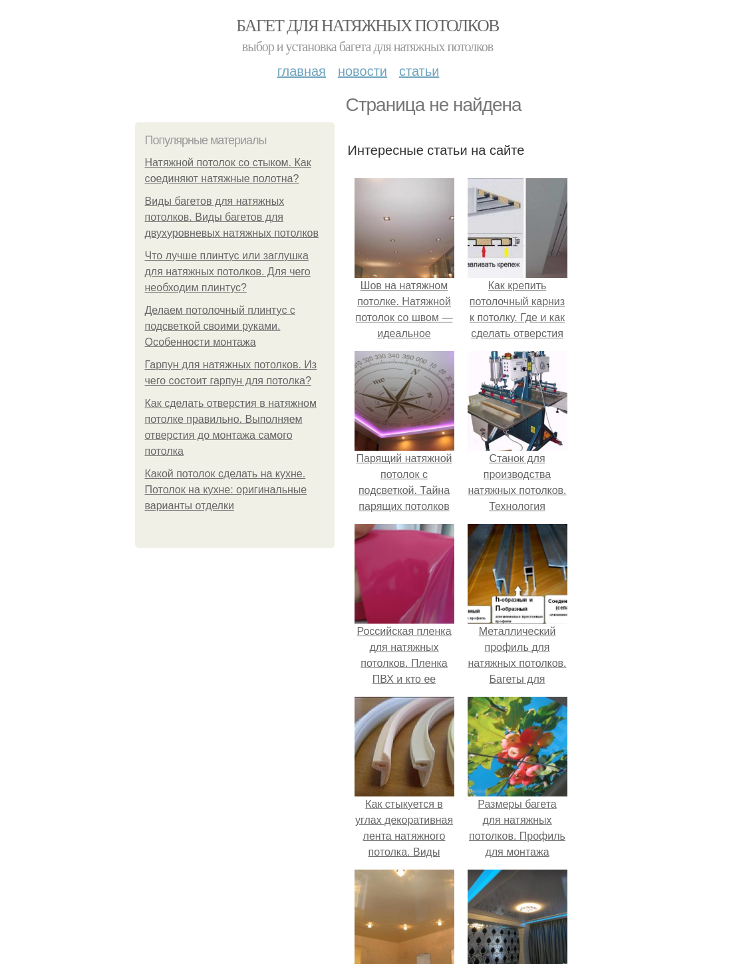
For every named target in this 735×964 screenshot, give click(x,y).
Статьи (419, 71)
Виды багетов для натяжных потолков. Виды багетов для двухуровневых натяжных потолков (232, 217)
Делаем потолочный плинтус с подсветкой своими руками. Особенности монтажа (220, 326)
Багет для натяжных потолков (367, 25)
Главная (301, 71)
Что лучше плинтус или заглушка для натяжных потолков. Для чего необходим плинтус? (228, 271)
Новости (362, 71)
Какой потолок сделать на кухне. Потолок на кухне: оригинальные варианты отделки (226, 489)
